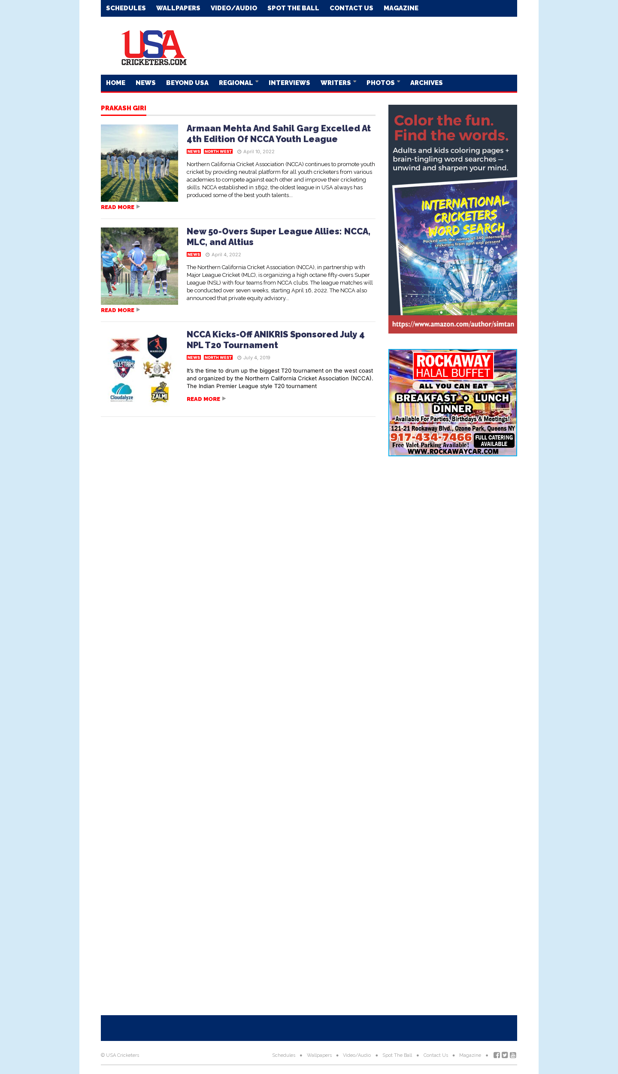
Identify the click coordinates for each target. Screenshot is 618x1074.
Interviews (289, 83)
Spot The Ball (293, 8)
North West (218, 151)
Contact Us (351, 8)
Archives (426, 83)
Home (115, 83)
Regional (236, 83)
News (146, 83)
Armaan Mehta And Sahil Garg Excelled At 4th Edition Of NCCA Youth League (279, 133)
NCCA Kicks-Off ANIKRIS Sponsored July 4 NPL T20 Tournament (276, 339)
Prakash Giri (123, 108)
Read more (117, 207)
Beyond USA (187, 83)
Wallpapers (178, 8)
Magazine (401, 8)
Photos (381, 83)
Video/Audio (234, 8)
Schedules (126, 8)
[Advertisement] (361, 45)
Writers (336, 83)
